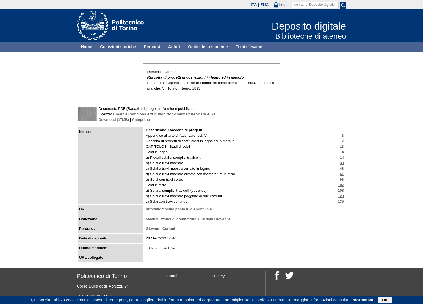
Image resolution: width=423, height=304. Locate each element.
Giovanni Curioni (160, 229)
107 (341, 185)
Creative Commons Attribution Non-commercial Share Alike (164, 114)
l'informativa (361, 300)
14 (342, 152)
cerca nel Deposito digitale (314, 5)
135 (341, 201)
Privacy (218, 276)
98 (342, 179)
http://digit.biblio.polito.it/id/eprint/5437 (179, 209)
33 (342, 163)
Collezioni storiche (118, 46)
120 (341, 196)
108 (341, 190)
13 (342, 146)
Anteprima (141, 120)
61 (342, 174)
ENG (264, 5)
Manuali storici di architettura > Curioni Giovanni (188, 219)
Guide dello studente (208, 46)
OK (385, 300)
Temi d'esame (249, 46)
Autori (174, 46)
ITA (254, 5)
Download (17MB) (114, 120)
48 (342, 168)
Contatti (171, 276)
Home (86, 46)
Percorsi (152, 46)
